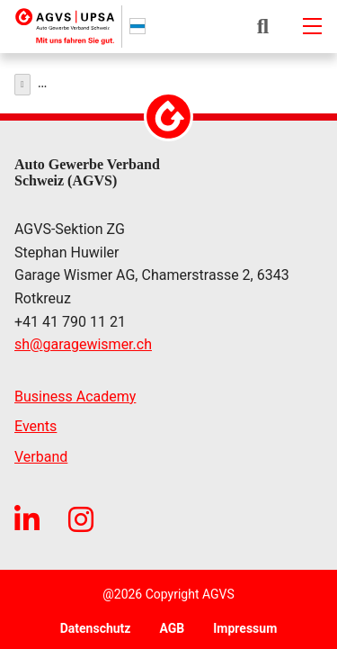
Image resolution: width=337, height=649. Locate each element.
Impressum (245, 624)
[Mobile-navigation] (312, 26)
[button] (263, 26)
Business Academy (75, 392)
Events (35, 421)
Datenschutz (95, 624)
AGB (171, 624)
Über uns (60, 80)
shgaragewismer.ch (83, 340)
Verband (40, 452)
